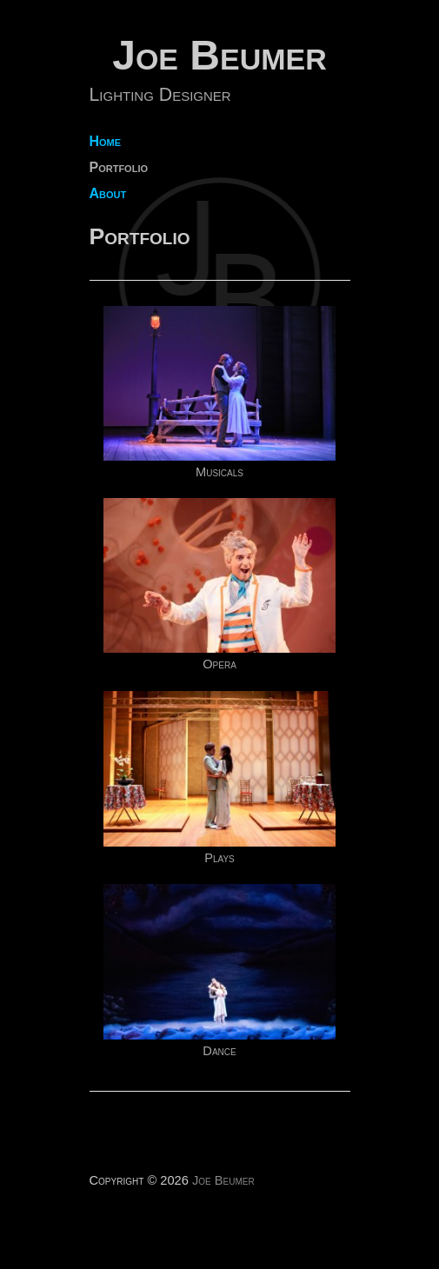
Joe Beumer (219, 55)
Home (106, 142)
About (108, 194)
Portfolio (119, 168)
